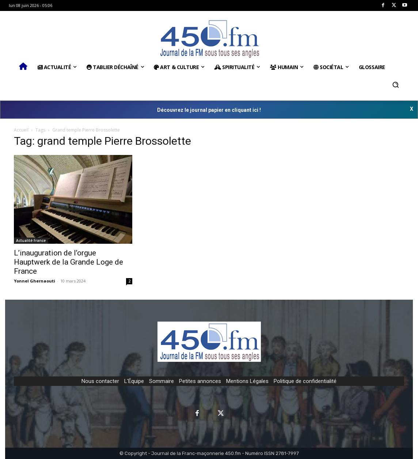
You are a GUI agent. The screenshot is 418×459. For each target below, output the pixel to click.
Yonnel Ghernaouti (34, 281)
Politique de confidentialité (305, 381)
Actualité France (31, 240)
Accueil (21, 130)
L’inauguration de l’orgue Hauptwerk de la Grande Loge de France (68, 262)
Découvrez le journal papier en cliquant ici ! (209, 110)
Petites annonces (200, 381)
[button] (395, 85)
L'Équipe (134, 381)
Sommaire (161, 381)
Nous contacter (100, 381)
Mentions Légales (247, 381)
